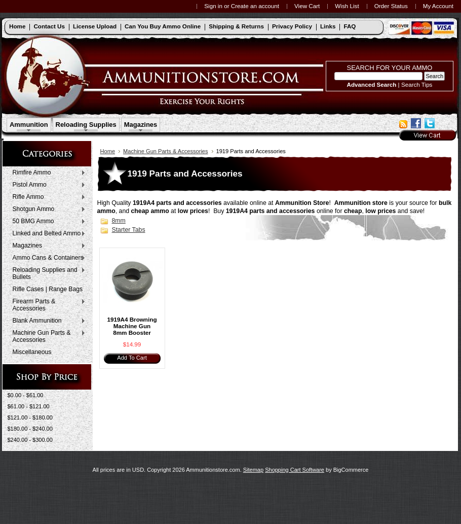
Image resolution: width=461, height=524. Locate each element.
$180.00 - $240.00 (30, 429)
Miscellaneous (32, 352)
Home (108, 151)
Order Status (391, 6)
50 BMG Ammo (47, 222)
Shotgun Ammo (47, 209)
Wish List (347, 6)
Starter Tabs (128, 229)
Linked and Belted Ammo (47, 234)
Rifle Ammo (47, 197)
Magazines (141, 124)
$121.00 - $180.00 (30, 417)
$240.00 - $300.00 (30, 440)
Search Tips (417, 84)
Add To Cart (131, 358)
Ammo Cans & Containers (47, 258)
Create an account (255, 6)
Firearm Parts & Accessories (47, 305)
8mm (119, 220)
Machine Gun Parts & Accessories (47, 336)
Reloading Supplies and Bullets (47, 273)
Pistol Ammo (47, 185)
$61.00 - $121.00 (29, 406)
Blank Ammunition (47, 321)
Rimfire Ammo (47, 173)
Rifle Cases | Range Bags (48, 289)
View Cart (307, 6)
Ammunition (29, 124)
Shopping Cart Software (294, 470)
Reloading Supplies (86, 124)
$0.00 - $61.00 (26, 395)
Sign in (213, 6)
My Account (438, 6)
